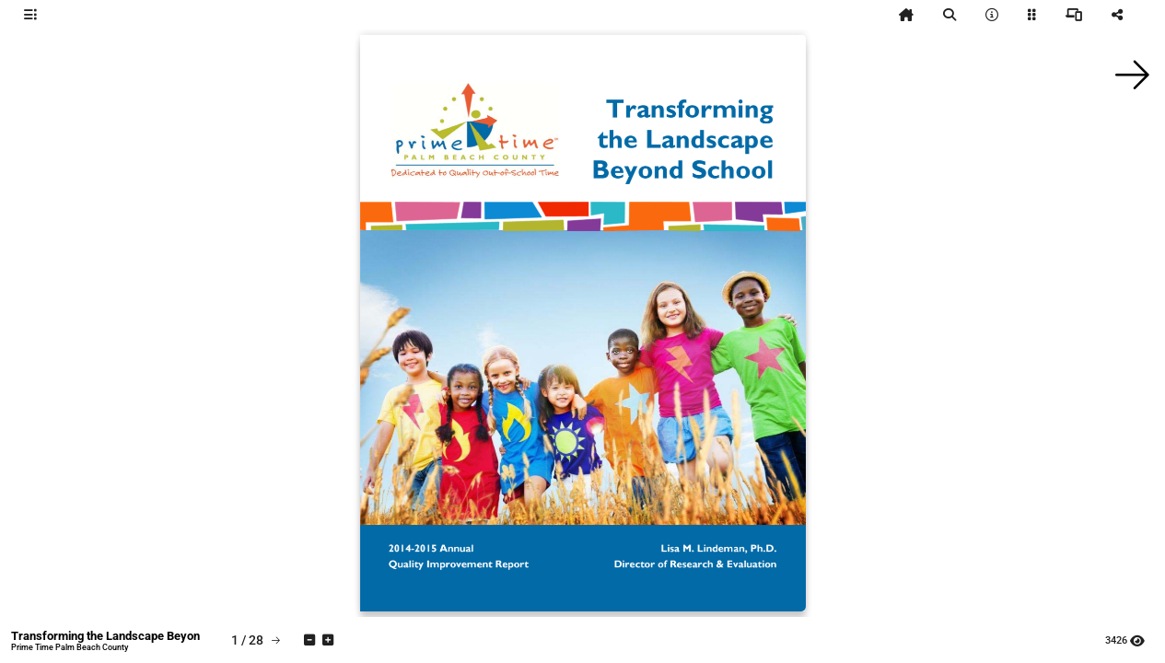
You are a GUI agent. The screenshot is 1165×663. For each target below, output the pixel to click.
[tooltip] (30, 15)
